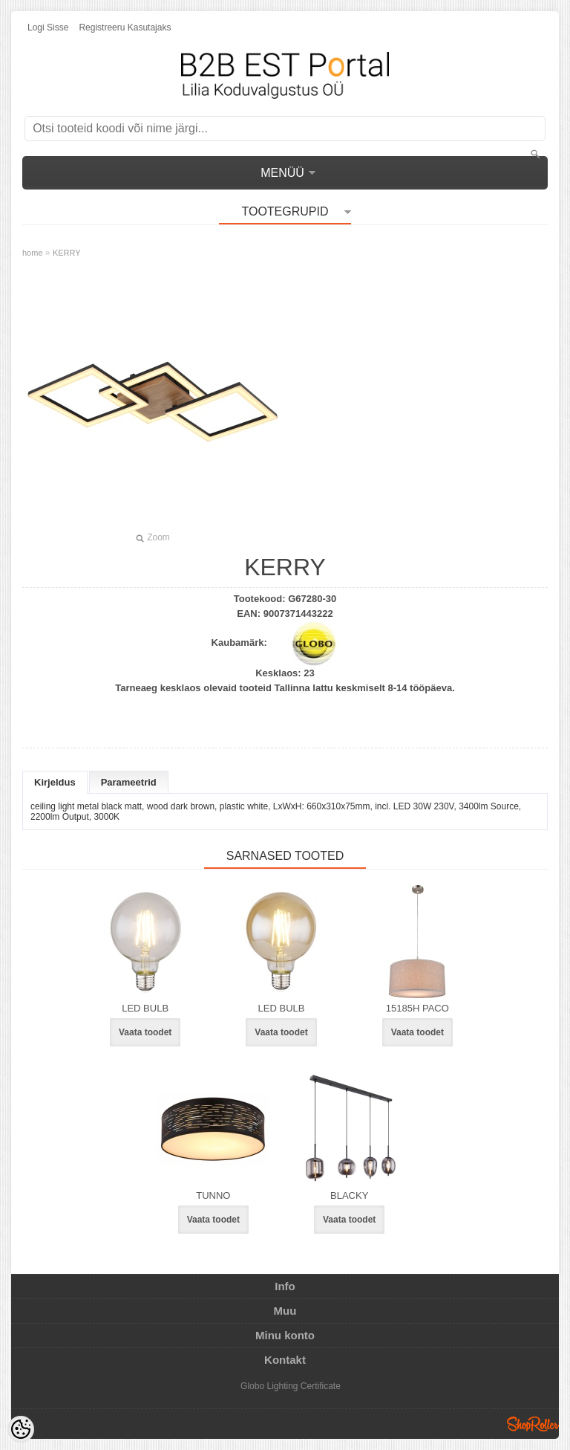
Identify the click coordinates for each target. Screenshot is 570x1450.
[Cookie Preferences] (20, 1429)
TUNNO (213, 1195)
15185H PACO (417, 1008)
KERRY (67, 252)
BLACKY (349, 1195)
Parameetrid (129, 782)
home (32, 252)
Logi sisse (47, 27)
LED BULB (145, 1008)
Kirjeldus (55, 782)
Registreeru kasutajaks (125, 27)
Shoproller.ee (533, 1424)
